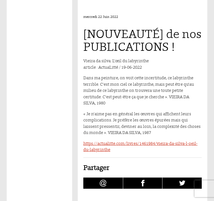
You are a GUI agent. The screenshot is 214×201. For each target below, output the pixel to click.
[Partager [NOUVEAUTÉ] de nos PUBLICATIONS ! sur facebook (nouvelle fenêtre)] (142, 183)
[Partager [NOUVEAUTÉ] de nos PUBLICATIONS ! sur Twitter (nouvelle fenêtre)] (182, 183)
